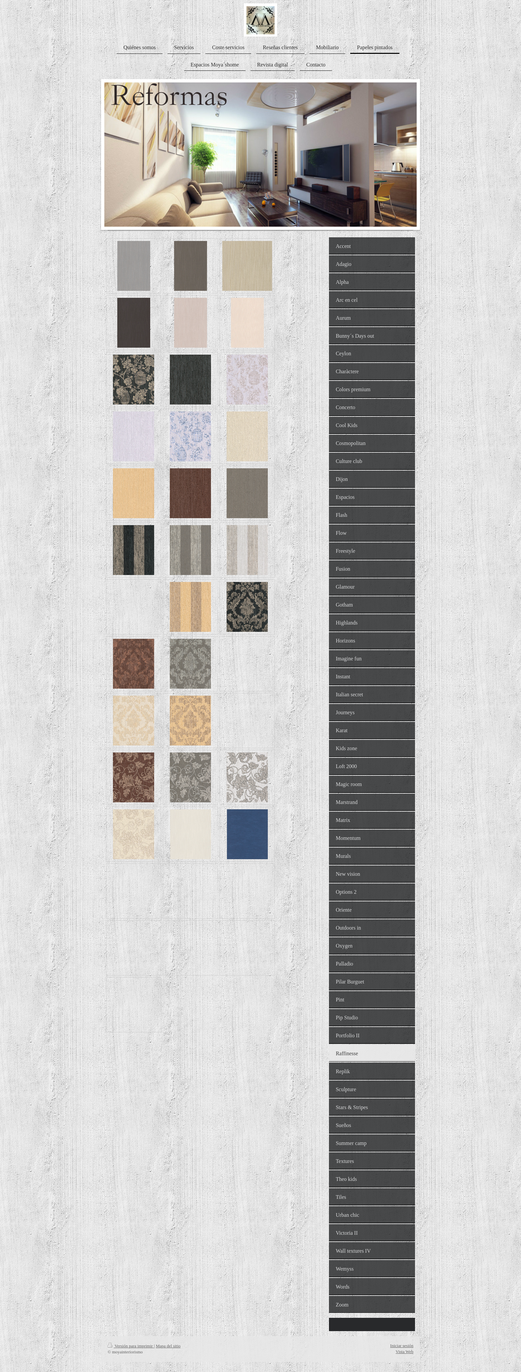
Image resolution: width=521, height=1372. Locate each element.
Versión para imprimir (131, 1345)
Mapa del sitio (168, 1345)
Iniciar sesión (401, 1345)
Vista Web (404, 1351)
